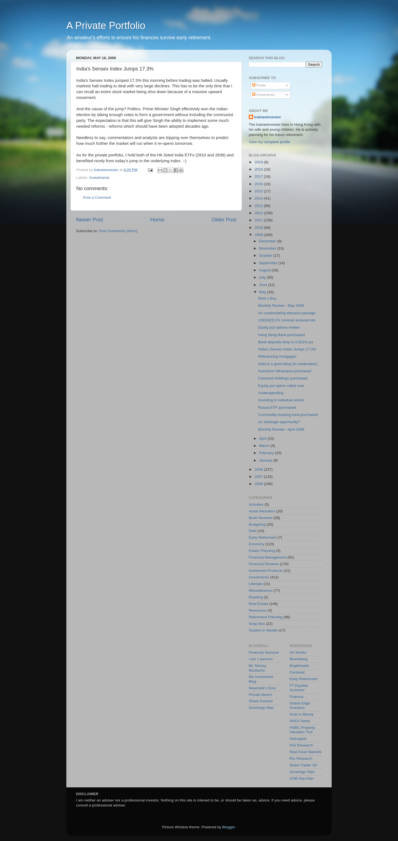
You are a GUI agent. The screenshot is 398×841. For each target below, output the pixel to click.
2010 (259, 228)
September (268, 263)
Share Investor (261, 701)
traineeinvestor (267, 117)
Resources (258, 610)
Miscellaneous (261, 590)
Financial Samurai (264, 652)
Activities (256, 504)
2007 (259, 477)
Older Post (224, 219)
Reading (256, 597)
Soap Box (257, 624)
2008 (259, 469)
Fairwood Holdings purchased (283, 378)
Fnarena (296, 697)
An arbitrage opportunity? (279, 422)
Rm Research (301, 758)
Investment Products (266, 570)
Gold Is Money (302, 714)
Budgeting (257, 524)
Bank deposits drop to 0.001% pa (285, 342)
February (267, 453)
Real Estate (258, 604)
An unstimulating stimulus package (287, 313)
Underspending (271, 393)
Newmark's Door (262, 688)
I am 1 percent (261, 659)
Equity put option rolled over (281, 386)
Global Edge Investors (300, 705)
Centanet (297, 672)
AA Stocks (298, 652)
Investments (99, 177)
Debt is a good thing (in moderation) (288, 364)
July (263, 277)
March (264, 446)
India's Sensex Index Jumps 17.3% (287, 349)
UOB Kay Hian (302, 778)
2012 (259, 213)
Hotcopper (298, 739)
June (263, 285)
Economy (256, 544)
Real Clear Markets (306, 752)
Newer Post (89, 219)
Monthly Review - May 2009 (281, 305)
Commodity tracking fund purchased (288, 415)
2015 (259, 191)
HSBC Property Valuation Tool (302, 729)
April (263, 438)
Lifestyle (256, 584)
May (263, 292)
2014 (259, 198)
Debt (253, 531)
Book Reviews (261, 518)
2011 (259, 220)
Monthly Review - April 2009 (281, 429)
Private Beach (260, 695)
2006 (259, 484)
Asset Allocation (262, 511)
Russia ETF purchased (277, 407)
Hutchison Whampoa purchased (284, 371)
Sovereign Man (261, 708)
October (266, 255)
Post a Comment (97, 197)
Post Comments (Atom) (118, 231)
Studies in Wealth (263, 630)
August (265, 270)
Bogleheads (299, 666)
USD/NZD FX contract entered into (287, 320)
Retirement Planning (265, 617)
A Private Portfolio (105, 25)
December (268, 241)
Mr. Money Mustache (257, 668)
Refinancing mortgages (277, 356)
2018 (259, 169)
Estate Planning (262, 551)
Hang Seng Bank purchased (281, 335)
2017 (259, 176)
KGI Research (301, 745)
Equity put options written (279, 327)
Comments (263, 95)
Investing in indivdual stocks (281, 400)
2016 (259, 184)
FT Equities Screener (299, 687)
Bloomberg (299, 659)
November (268, 248)
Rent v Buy (267, 298)
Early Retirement (263, 537)
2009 (259, 235)
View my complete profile (269, 142)
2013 (259, 206)
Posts (259, 85)
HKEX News (300, 721)
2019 (259, 162)
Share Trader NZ (304, 765)
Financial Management (268, 557)
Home (157, 219)
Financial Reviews (264, 564)
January (266, 460)
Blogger (228, 827)
